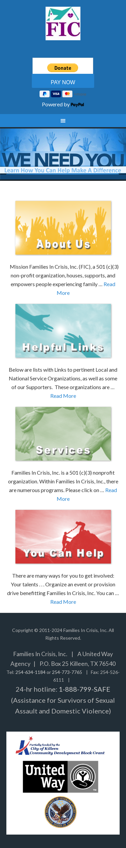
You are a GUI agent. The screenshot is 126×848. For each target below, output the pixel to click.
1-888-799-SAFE (84, 689)
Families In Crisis (63, 23)
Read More (63, 395)
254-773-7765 (67, 672)
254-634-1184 (30, 672)
